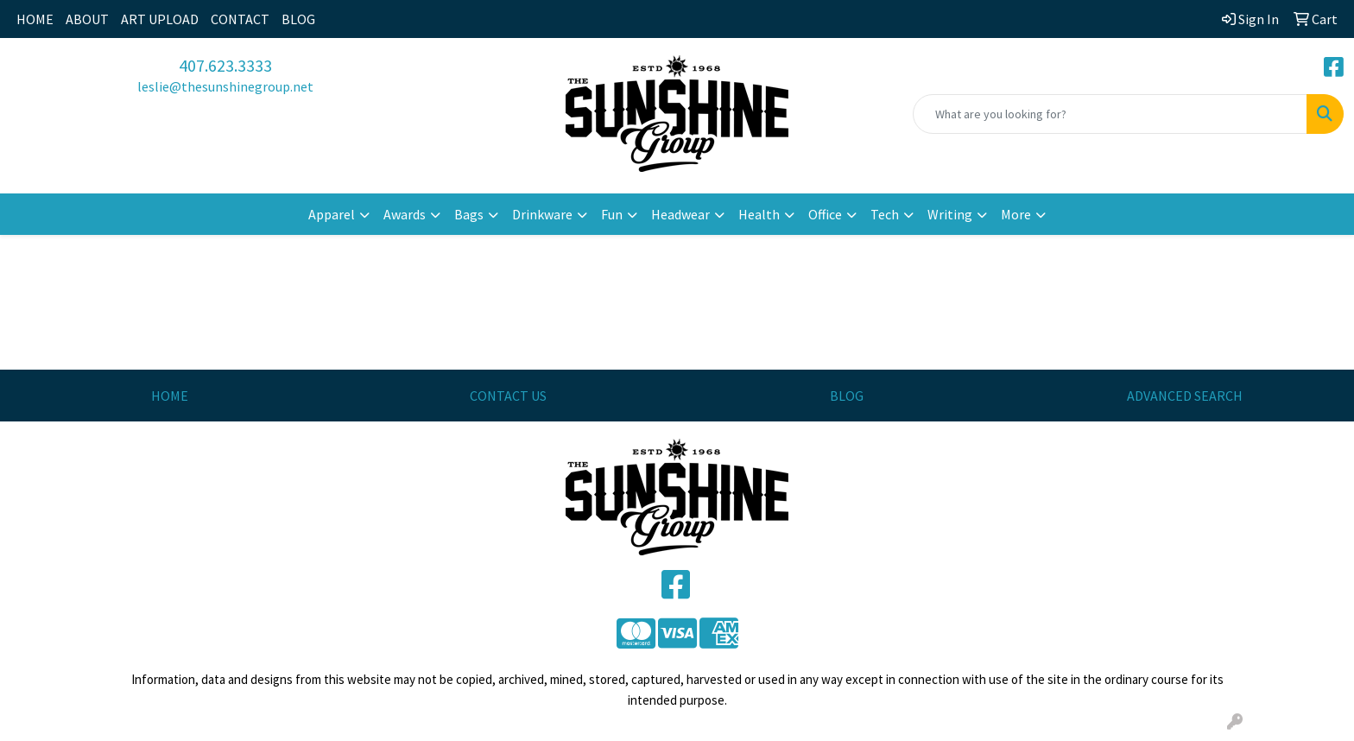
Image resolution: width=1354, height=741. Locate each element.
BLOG (298, 19)
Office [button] (825, 214)
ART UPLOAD (160, 19)
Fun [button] (612, 214)
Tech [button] (884, 214)
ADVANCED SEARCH (1185, 395)
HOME (35, 19)
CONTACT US (508, 395)
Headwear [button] (680, 214)
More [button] (1016, 214)
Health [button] (759, 214)
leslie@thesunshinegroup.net (225, 86)
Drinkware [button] (542, 214)
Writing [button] (949, 214)
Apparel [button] (331, 214)
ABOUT (87, 19)
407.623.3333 (225, 65)
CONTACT (240, 19)
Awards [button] (404, 214)
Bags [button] (469, 214)
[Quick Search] (1110, 114)
